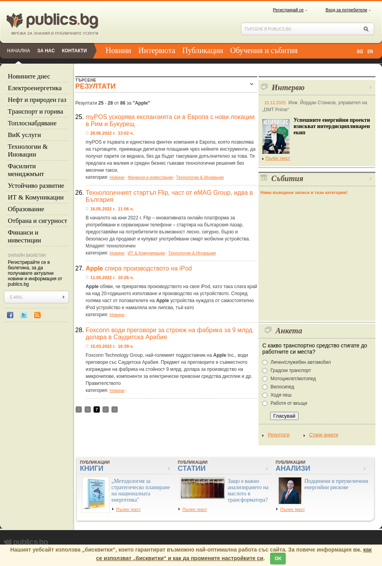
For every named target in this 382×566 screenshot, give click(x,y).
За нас (46, 50)
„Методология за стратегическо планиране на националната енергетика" (140, 490)
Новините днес (29, 76)
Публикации (202, 50)
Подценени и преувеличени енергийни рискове (336, 484)
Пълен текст (276, 158)
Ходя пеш (281, 395)
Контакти (74, 50)
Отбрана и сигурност (37, 220)
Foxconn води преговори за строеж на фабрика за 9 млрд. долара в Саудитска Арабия (170, 333)
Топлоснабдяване (32, 123)
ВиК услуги (24, 135)
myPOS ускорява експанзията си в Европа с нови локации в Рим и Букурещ (170, 120)
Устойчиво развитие (36, 185)
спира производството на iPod (139, 268)
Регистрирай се (288, 9)
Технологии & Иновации (28, 150)
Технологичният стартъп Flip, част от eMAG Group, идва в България (169, 196)
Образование (26, 209)
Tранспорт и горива (35, 111)
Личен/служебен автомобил (301, 362)
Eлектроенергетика (35, 88)
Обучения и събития (264, 50)
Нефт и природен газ (37, 99)
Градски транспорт (291, 370)
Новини (118, 50)
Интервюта (156, 50)
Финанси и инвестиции (24, 236)
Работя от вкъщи (289, 403)
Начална (18, 50)
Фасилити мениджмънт (26, 170)
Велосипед (282, 387)
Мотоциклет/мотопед (293, 378)
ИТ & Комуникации (36, 197)
